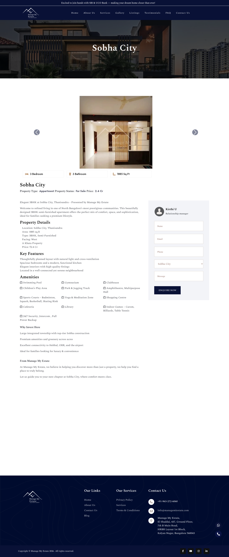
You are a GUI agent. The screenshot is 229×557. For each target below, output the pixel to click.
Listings (134, 13)
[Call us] (218, 534)
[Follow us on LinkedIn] (206, 551)
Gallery (119, 13)
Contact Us (183, 13)
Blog (87, 516)
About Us (89, 13)
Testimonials (153, 13)
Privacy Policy (124, 500)
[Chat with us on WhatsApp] (218, 525)
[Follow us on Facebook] (183, 551)
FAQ (168, 13)
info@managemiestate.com (173, 510)
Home (74, 13)
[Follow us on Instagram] (199, 551)
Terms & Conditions (128, 510)
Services (105, 13)
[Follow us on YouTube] (191, 551)
